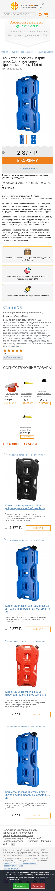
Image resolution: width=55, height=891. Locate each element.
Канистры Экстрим (46, 52)
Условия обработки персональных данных (20, 863)
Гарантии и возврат (13, 838)
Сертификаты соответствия (18, 835)
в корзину (27, 160)
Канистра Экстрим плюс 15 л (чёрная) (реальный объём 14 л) (25, 507)
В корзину (11, 403)
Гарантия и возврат (11, 868)
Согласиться (21, 886)
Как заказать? (33, 838)
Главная (4, 52)
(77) (12, 307)
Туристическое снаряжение (23, 52)
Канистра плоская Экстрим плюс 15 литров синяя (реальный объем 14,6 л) (27, 608)
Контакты (45, 841)
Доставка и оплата (13, 841)
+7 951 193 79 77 (29, 26)
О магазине (32, 841)
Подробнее (38, 886)
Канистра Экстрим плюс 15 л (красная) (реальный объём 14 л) (25, 693)
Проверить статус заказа (13, 866)
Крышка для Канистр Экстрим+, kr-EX (44, 393)
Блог (5, 844)
